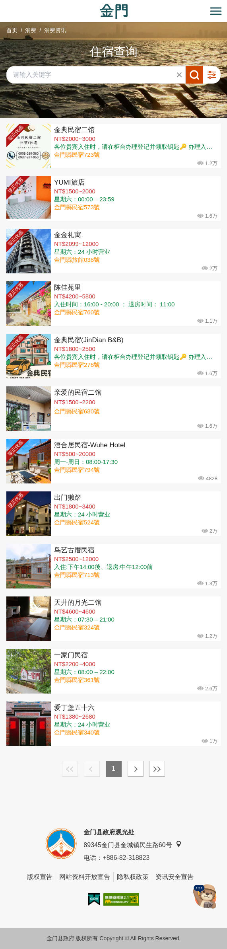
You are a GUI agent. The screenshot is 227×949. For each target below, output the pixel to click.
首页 (11, 30)
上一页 (92, 769)
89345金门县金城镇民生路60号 (132, 844)
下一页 (136, 769)
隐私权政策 (133, 876)
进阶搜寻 (212, 75)
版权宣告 (39, 876)
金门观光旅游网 (113, 11)
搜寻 (194, 75)
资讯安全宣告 (174, 876)
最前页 (70, 769)
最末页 (157, 769)
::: (2, 4)
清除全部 (179, 75)
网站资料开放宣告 (84, 876)
